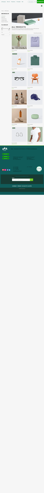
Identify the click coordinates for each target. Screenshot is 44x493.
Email (13, 177)
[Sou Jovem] (31, 2)
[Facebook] (7, 170)
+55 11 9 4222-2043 (16, 169)
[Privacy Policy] (5, 154)
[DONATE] (40, 1)
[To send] (31, 179)
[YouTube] (3, 170)
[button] (41, 5)
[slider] (1, 28)
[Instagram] (5, 170)
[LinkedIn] (9, 170)
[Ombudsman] (5, 156)
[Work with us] (5, 158)
